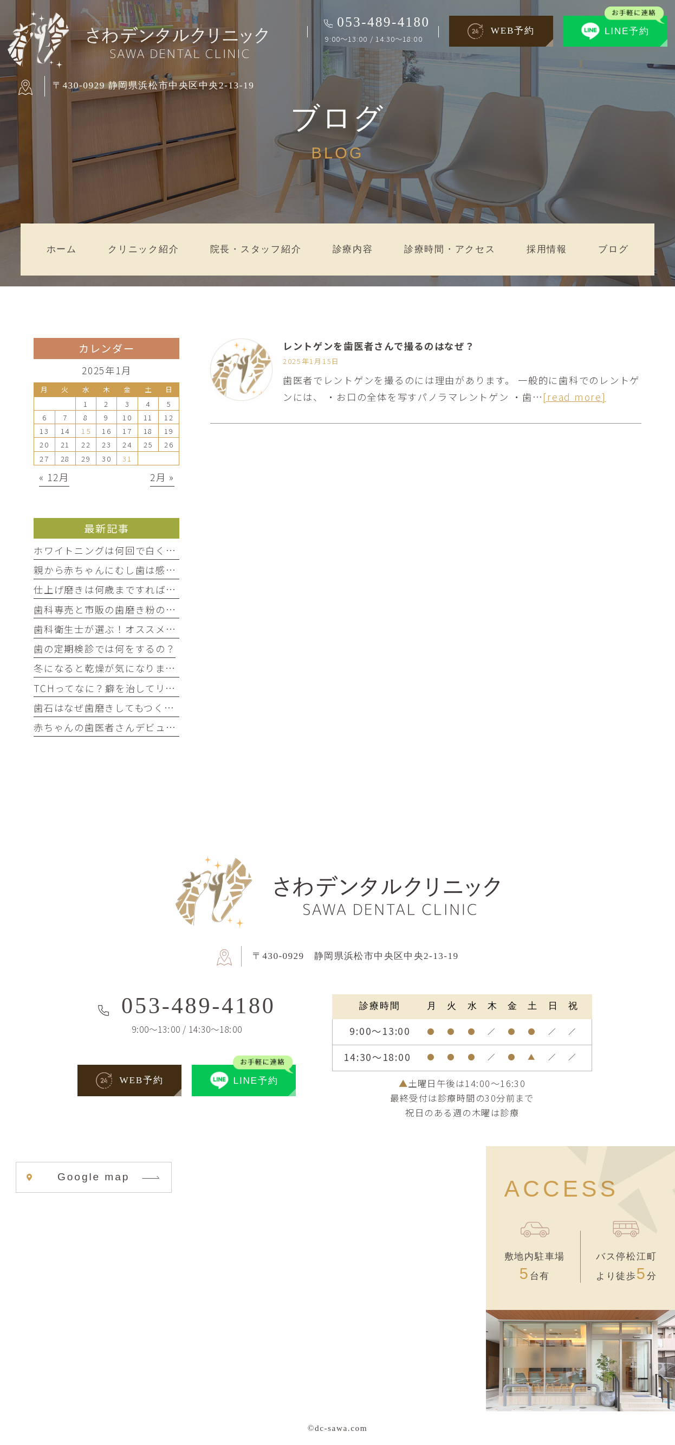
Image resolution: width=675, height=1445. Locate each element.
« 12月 (54, 477)
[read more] (574, 397)
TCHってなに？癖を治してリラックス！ (125, 688)
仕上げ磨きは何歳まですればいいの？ (120, 589)
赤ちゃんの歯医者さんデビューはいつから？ (135, 727)
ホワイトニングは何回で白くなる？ (115, 550)
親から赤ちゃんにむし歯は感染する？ (120, 570)
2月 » (162, 477)
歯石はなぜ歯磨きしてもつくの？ (109, 707)
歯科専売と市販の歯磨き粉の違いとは (120, 609)
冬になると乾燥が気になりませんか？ (119, 668)
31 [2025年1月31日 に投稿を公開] (127, 458)
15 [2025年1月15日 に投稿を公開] (85, 430)
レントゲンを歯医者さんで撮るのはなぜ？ (379, 346)
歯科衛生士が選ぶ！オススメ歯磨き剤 (120, 629)
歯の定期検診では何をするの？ (105, 648)
